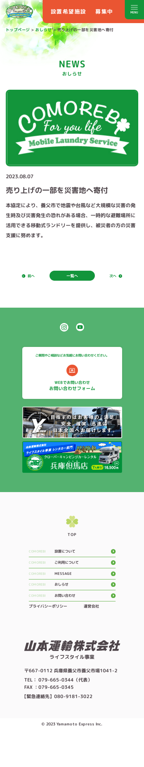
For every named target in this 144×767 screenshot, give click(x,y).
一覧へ (72, 276)
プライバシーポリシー (47, 628)
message (68, 590)
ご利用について (74, 577)
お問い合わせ (71, 616)
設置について (71, 564)
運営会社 (91, 628)
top (72, 549)
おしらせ (67, 603)
